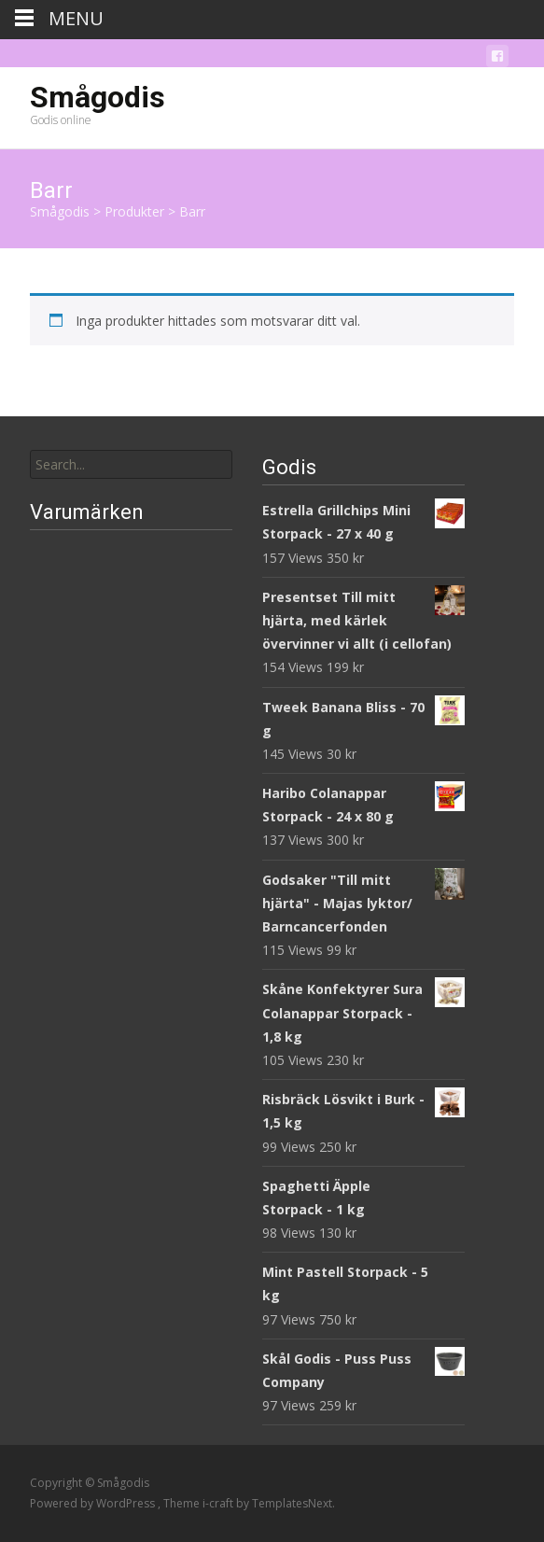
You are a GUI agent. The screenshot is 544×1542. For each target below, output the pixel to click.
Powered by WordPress (94, 1503)
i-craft (219, 1503)
